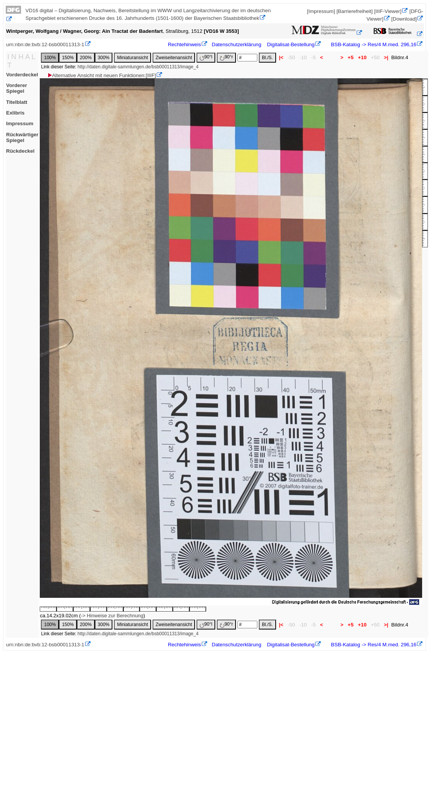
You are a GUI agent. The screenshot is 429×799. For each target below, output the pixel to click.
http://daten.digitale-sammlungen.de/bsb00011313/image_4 (138, 66)
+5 (350, 57)
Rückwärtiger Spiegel (22, 137)
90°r (226, 57)
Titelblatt (16, 102)
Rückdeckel (20, 151)
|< (281, 57)
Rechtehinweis (184, 44)
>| (386, 57)
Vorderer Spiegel (16, 88)
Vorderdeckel (22, 74)
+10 (362, 57)
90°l (206, 57)
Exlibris (15, 113)
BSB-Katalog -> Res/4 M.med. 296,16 (373, 44)
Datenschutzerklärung (237, 44)
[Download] (404, 19)
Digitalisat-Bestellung (290, 44)
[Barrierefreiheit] (354, 11)
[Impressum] (321, 11)
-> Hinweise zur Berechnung (112, 615)
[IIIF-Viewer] (387, 11)
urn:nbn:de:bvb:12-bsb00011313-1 (45, 44)
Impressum (19, 123)
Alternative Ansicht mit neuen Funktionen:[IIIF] (101, 75)
